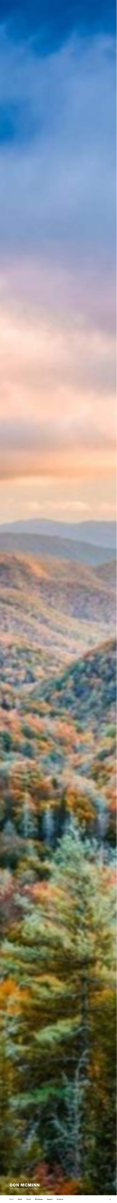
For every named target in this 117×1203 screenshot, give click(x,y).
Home (11, 1199)
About (20, 1199)
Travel (28, 1199)
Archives (60, 1199)
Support (50, 1199)
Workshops (39, 1199)
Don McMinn (25, 1185)
